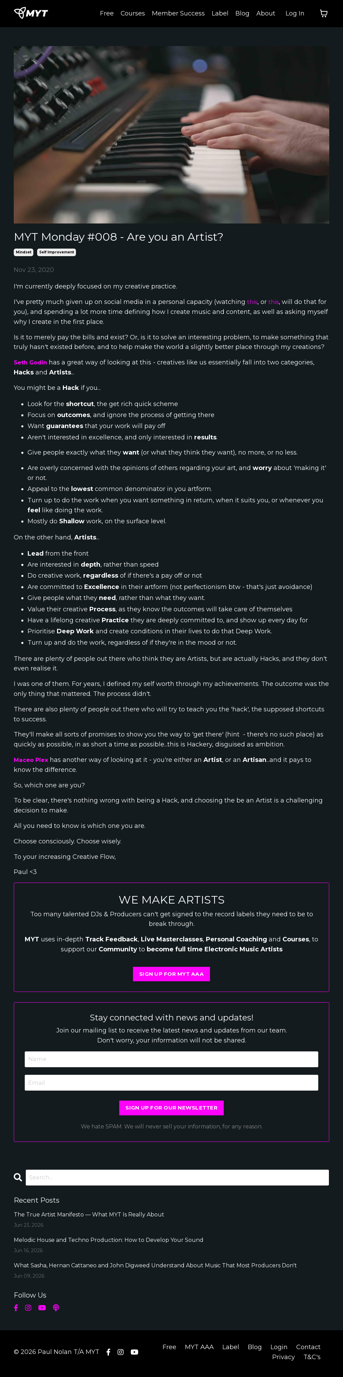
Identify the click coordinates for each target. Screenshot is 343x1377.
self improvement (56, 252)
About (265, 13)
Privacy (283, 1360)
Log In (295, 13)
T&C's (312, 1360)
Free (106, 13)
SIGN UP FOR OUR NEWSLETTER (171, 1110)
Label (220, 13)
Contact (308, 1350)
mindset (23, 252)
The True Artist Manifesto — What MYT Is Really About (89, 1217)
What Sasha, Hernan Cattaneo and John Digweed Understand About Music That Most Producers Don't (155, 1268)
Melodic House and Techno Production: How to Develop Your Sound (108, 1243)
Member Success (178, 13)
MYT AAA (199, 1350)
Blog (242, 13)
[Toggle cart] (323, 13)
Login (279, 1350)
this (252, 302)
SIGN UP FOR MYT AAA (171, 974)
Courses (132, 13)
